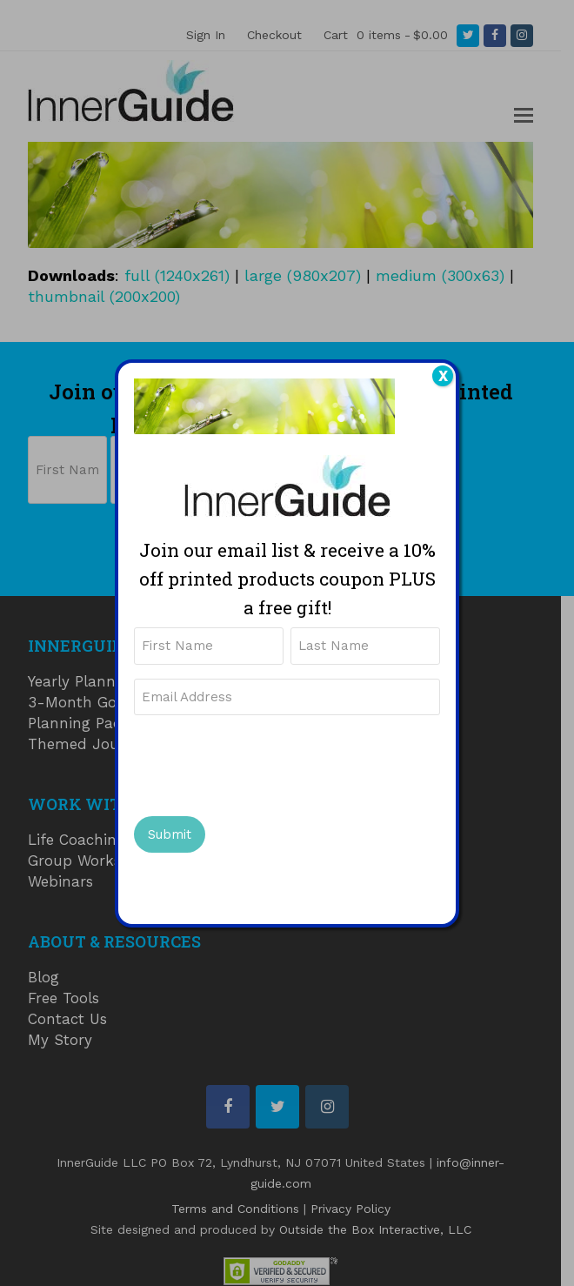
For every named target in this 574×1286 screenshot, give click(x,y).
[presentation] (266, 763)
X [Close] (443, 376)
